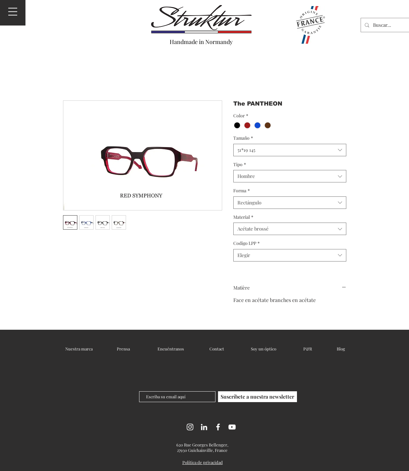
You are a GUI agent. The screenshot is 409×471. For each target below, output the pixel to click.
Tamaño (243, 138)
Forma (241, 191)
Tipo (239, 164)
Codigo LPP (246, 243)
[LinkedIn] (204, 427)
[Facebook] (218, 427)
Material (243, 217)
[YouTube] (232, 427)
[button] (12, 11)
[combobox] (289, 150)
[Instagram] (190, 427)
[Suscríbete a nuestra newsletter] (257, 396)
